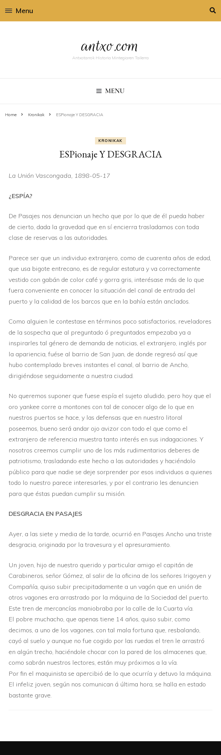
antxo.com (110, 45)
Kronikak (110, 140)
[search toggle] (213, 10)
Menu (19, 10)
